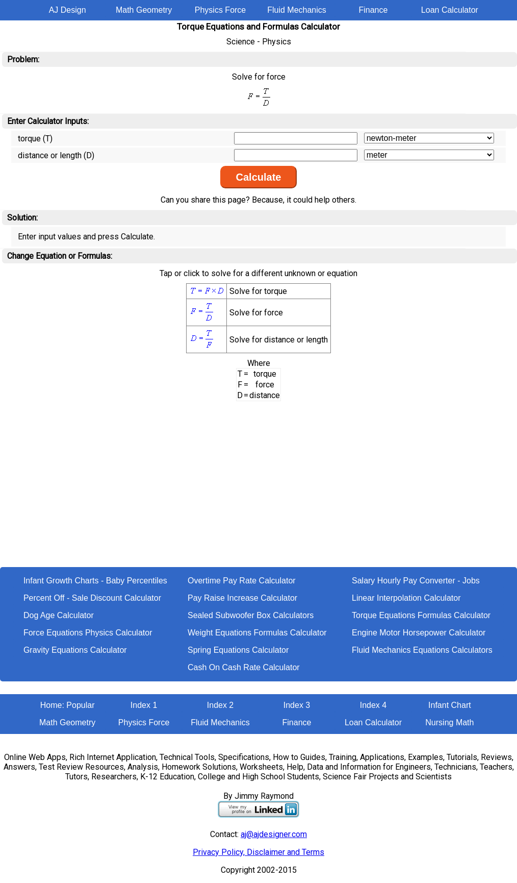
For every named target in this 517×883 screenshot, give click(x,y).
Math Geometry (144, 10)
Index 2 (220, 705)
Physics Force (220, 10)
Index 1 (144, 705)
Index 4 (373, 705)
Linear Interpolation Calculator (406, 598)
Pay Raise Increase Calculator (242, 598)
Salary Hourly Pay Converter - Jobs (416, 580)
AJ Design (67, 10)
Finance (372, 10)
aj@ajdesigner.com (274, 834)
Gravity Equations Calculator (75, 650)
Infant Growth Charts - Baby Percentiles (95, 580)
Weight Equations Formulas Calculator (257, 632)
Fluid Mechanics (296, 10)
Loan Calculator (449, 10)
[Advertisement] (258, 490)
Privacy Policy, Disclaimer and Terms (258, 852)
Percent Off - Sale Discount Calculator (92, 598)
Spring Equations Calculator (238, 650)
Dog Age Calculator (58, 615)
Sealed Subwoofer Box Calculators (251, 615)
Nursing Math (449, 722)
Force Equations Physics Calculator (87, 632)
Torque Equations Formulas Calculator (421, 615)
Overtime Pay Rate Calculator (242, 580)
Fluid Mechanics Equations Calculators (422, 650)
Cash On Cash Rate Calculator (244, 667)
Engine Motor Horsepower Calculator (418, 632)
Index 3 (296, 705)
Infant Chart (449, 705)
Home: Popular (67, 705)
